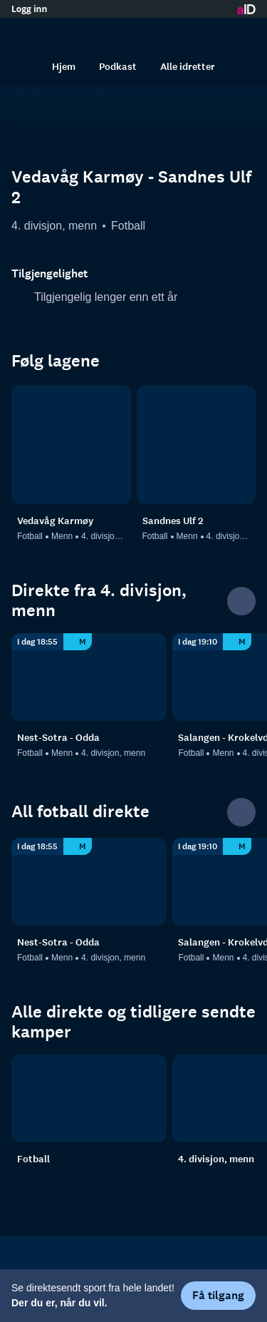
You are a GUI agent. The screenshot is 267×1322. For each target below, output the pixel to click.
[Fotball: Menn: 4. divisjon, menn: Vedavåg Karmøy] (71, 445)
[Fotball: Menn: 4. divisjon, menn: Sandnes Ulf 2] (196, 445)
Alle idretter (187, 66)
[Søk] (25, 66)
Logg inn (29, 9)
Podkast (118, 66)
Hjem (63, 66)
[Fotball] (89, 1098)
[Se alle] (241, 601)
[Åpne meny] (241, 32)
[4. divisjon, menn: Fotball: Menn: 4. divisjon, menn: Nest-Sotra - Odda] (89, 677)
